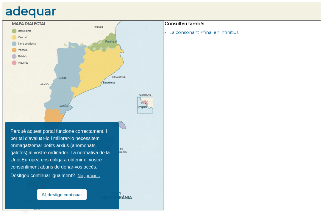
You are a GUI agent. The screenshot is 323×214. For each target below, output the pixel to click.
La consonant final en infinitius (203, 32)
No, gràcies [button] (89, 175)
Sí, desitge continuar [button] (62, 194)
